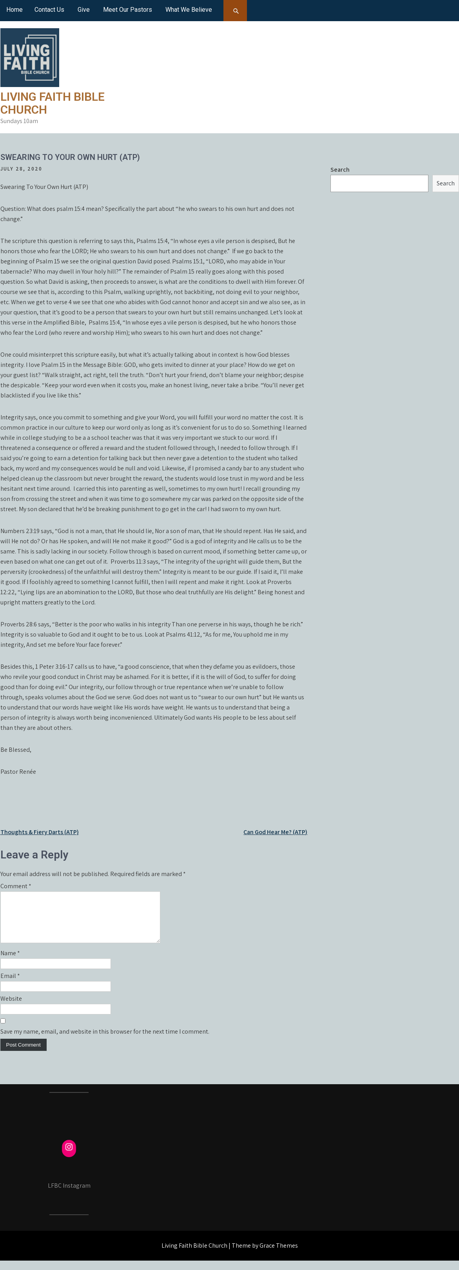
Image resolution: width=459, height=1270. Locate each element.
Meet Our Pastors (127, 9)
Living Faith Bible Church (52, 103)
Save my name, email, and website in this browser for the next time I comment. (104, 1041)
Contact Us (49, 9)
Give (84, 9)
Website (11, 1008)
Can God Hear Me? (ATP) (275, 832)
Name (10, 962)
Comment (15, 886)
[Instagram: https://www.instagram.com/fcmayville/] (69, 1156)
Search (340, 169)
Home (14, 9)
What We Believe (188, 9)
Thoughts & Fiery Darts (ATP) (39, 832)
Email (10, 985)
